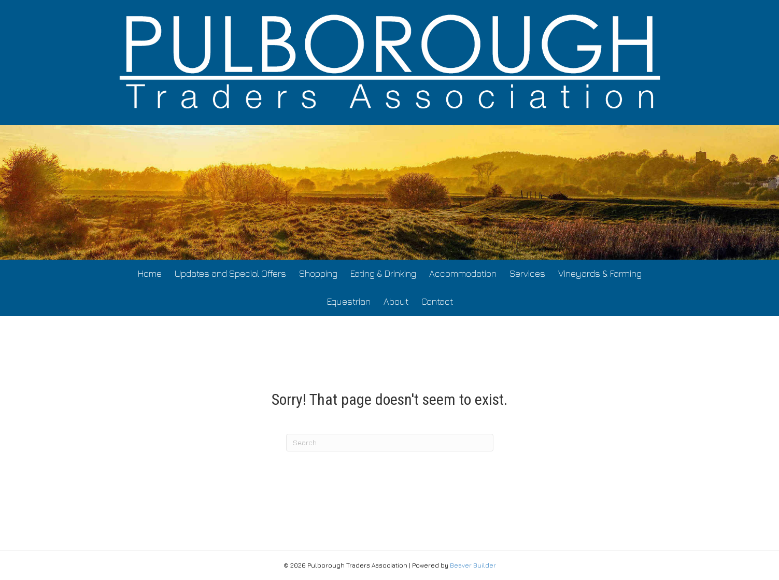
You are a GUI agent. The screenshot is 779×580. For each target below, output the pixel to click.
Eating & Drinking (383, 273)
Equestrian (349, 301)
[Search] (389, 442)
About (396, 301)
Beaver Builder (473, 565)
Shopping (318, 273)
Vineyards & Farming (600, 273)
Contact (437, 301)
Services (527, 273)
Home (150, 273)
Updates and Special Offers (230, 273)
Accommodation (463, 273)
